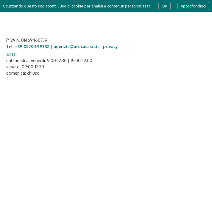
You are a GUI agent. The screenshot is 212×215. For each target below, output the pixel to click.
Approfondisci (193, 6)
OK (164, 6)
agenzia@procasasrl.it (76, 46)
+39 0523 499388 (32, 46)
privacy (110, 46)
